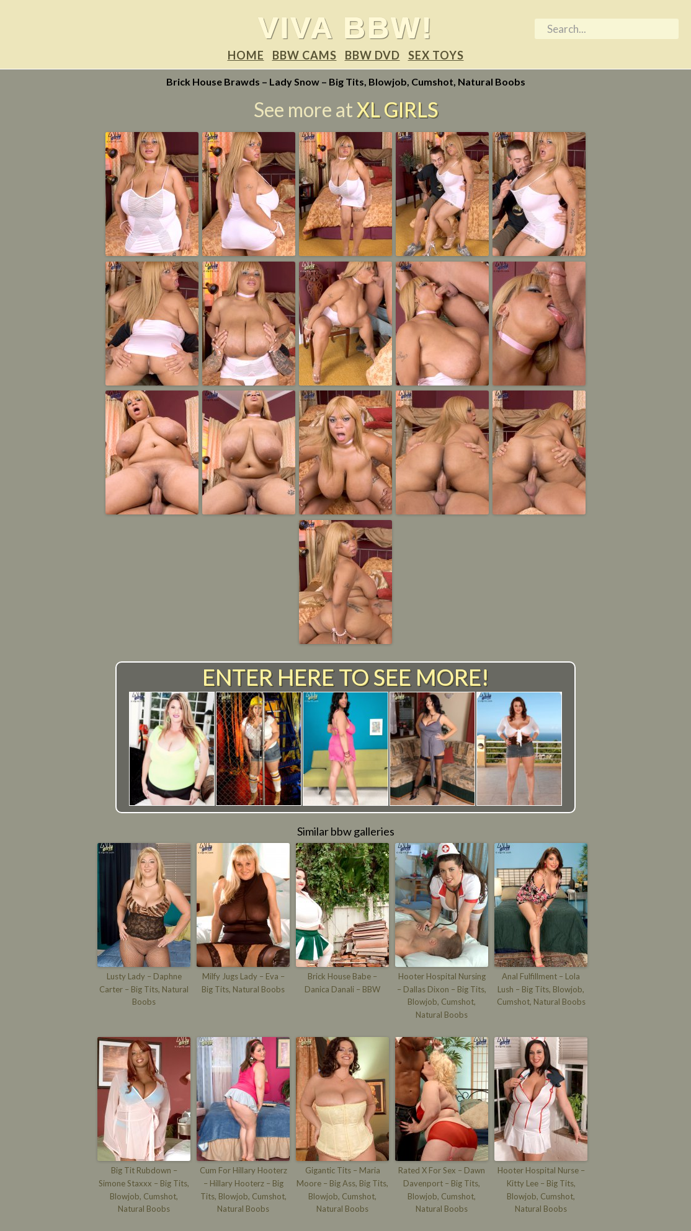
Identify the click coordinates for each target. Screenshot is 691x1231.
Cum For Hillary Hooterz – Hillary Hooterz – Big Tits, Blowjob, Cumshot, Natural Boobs (243, 1189)
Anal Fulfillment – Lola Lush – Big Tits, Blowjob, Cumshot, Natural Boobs (541, 989)
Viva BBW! (346, 27)
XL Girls (397, 109)
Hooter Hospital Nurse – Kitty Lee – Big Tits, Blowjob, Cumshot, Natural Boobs (541, 1189)
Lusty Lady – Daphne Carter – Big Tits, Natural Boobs (144, 989)
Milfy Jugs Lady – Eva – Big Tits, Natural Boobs (243, 982)
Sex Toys (436, 55)
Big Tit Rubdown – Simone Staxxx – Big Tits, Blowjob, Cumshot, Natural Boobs (144, 1189)
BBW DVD (372, 55)
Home (246, 55)
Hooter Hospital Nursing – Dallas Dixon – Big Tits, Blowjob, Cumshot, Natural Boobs (441, 995)
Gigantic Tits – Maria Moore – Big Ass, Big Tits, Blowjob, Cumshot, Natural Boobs (342, 1189)
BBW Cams (304, 55)
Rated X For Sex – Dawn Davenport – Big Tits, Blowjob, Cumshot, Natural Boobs (441, 1189)
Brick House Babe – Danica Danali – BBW (342, 982)
